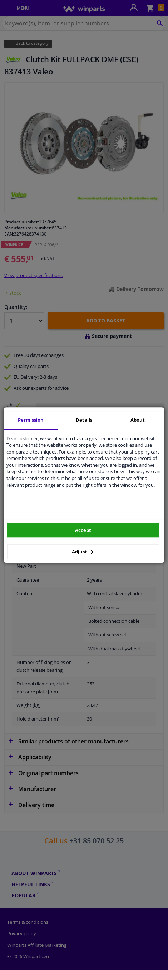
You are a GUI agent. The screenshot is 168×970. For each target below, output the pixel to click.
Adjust (82, 551)
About (137, 420)
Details (84, 420)
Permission (31, 420)
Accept (83, 530)
